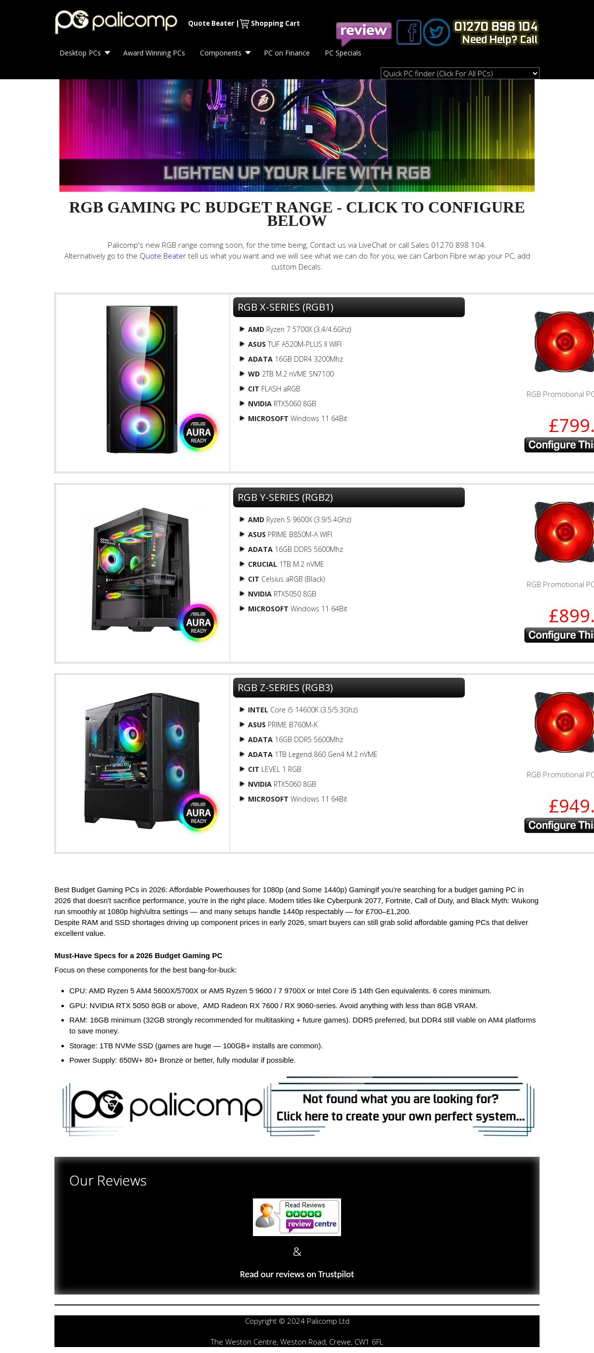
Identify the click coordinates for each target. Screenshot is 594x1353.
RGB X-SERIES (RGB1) (286, 307)
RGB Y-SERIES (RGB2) (285, 497)
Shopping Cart (275, 23)
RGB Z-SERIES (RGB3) (285, 687)
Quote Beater (211, 23)
